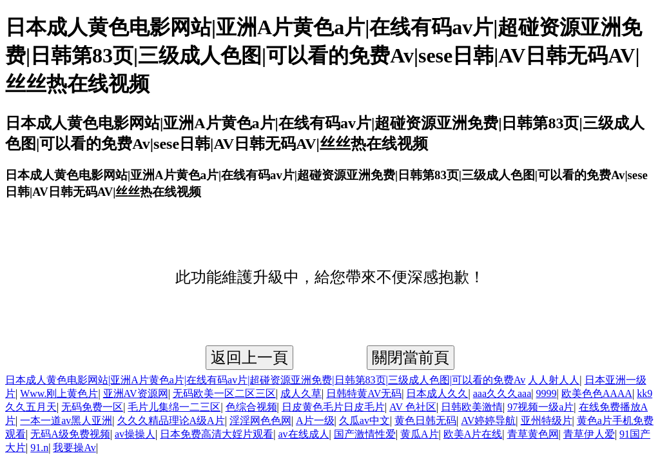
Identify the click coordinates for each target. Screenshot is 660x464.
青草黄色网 (533, 434)
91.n (39, 447)
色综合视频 (251, 406)
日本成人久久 (437, 393)
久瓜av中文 (364, 420)
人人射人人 (553, 379)
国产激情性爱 (365, 434)
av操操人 (135, 434)
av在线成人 (303, 434)
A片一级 (315, 420)
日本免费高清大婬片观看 (216, 434)
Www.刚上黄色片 (59, 393)
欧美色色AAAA (596, 393)
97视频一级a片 (540, 406)
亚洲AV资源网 (135, 393)
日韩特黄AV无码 (364, 393)
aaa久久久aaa (502, 393)
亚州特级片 (546, 420)
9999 (546, 393)
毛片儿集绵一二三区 (174, 406)
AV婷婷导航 (488, 420)
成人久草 (301, 393)
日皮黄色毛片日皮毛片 (333, 406)
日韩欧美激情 (472, 406)
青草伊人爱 (589, 434)
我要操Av (74, 447)
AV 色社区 (412, 406)
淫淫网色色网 (260, 420)
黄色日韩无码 (425, 420)
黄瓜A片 (419, 434)
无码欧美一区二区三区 (224, 393)
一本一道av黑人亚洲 (66, 420)
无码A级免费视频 (70, 434)
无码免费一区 (92, 406)
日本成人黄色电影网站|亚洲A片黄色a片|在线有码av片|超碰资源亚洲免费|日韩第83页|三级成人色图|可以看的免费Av (265, 379)
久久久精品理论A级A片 (171, 420)
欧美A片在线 (473, 434)
